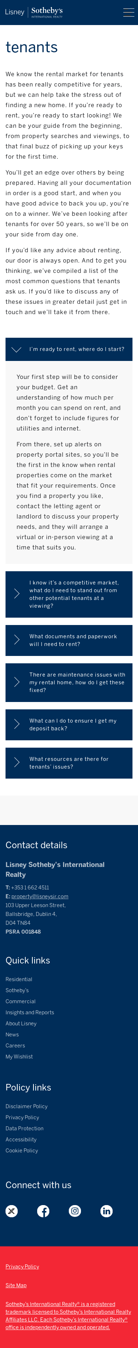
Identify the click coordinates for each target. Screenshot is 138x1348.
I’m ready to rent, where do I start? (77, 349)
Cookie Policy (22, 1151)
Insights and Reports (30, 1013)
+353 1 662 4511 (30, 888)
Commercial (21, 1001)
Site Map (16, 1285)
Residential (19, 979)
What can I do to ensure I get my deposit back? (73, 725)
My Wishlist (19, 1057)
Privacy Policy (22, 1117)
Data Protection (24, 1129)
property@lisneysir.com (39, 897)
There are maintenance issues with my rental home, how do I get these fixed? (78, 683)
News (12, 1035)
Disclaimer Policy (26, 1106)
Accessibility (21, 1140)
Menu (128, 12)
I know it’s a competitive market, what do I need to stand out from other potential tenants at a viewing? (75, 594)
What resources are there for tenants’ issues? (69, 763)
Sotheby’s (17, 990)
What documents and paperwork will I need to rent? (74, 640)
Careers (15, 1046)
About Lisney (21, 1024)
